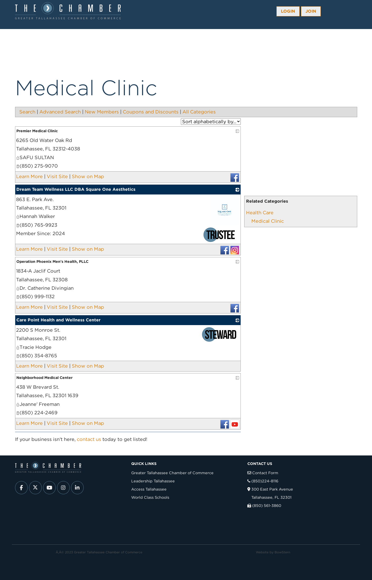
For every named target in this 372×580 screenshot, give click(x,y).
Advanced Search (60, 112)
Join (310, 11)
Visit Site (57, 176)
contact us (89, 439)
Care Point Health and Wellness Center (58, 319)
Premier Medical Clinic (37, 131)
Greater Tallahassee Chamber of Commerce (172, 472)
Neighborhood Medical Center (44, 377)
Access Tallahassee (149, 489)
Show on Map (88, 176)
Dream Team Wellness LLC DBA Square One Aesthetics (75, 189)
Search (27, 112)
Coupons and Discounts (150, 112)
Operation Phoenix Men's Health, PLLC (52, 261)
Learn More (29, 176)
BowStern (282, 552)
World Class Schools (150, 497)
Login (288, 11)
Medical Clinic (267, 221)
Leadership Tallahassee (153, 481)
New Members (102, 112)
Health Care (260, 212)
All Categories (199, 112)
